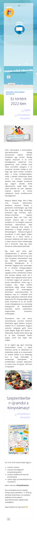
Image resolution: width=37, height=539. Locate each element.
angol (25, 6)
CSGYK (21, 60)
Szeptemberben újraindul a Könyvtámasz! (18, 403)
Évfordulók (19, 13)
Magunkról (9, 14)
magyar (28, 5)
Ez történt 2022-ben (18, 101)
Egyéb (27, 110)
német (22, 5)
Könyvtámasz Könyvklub (23, 116)
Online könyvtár (19, 29)
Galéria (10, 46)
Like (21, 47)
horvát (19, 5)
